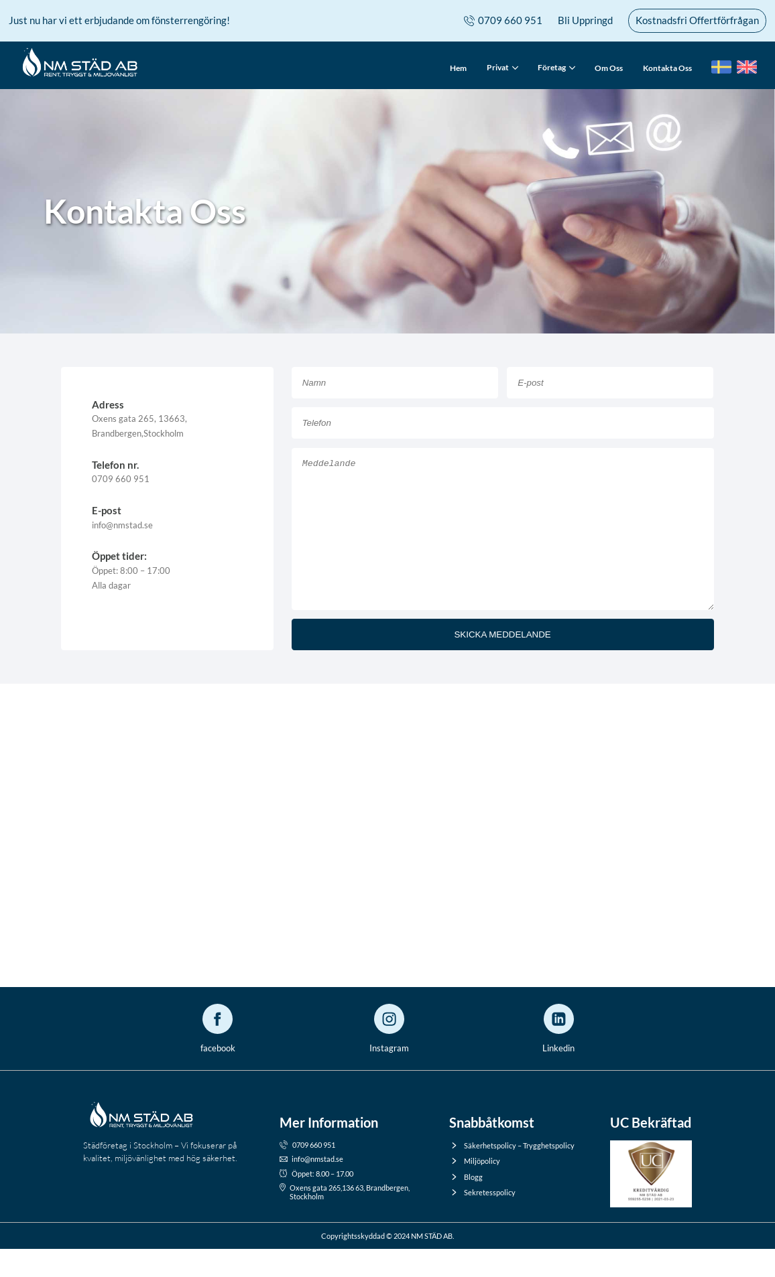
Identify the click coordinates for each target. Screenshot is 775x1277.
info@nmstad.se (311, 1187)
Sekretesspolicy (482, 1220)
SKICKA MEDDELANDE (502, 663)
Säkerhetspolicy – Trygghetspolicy (512, 1174)
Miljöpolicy (474, 1189)
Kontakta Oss (667, 68)
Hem (458, 68)
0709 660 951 (503, 20)
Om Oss (609, 68)
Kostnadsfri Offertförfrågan (697, 20)
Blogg (466, 1205)
